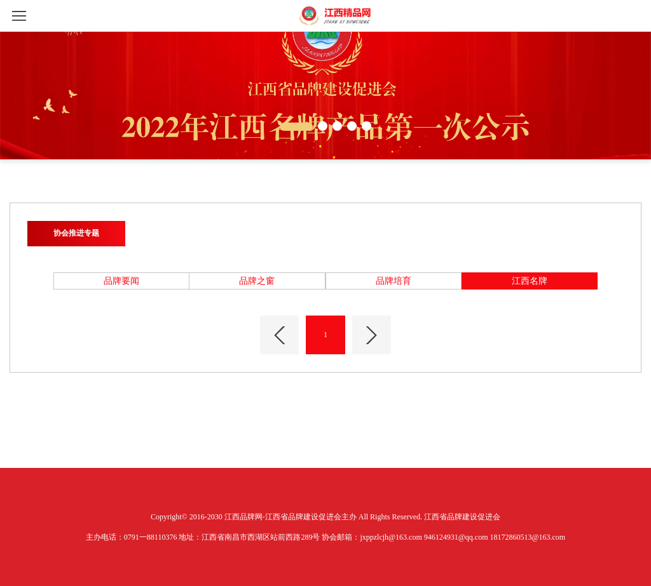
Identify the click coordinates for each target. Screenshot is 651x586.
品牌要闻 (121, 281)
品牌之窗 (257, 281)
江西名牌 (529, 281)
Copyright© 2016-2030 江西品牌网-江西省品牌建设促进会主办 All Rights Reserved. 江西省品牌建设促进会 (325, 516)
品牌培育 (393, 281)
